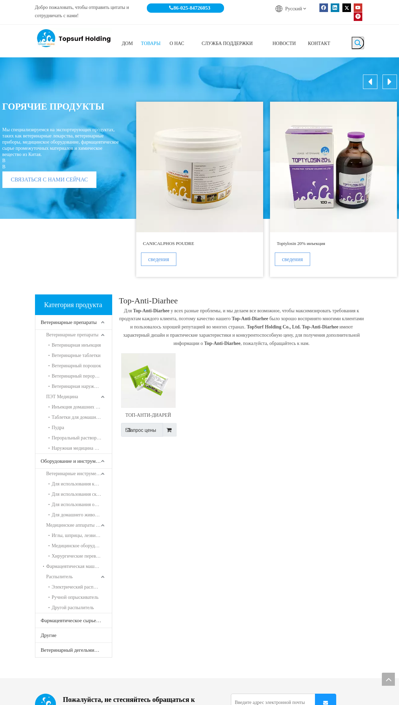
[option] (199, 189)
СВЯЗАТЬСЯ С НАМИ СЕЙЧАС (49, 179)
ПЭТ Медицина (62, 396)
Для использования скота (77, 494)
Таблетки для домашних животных (82, 417)
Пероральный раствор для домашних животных (82, 437)
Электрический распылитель (81, 587)
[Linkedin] (335, 7)
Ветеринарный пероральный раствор (82, 376)
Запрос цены (138, 430)
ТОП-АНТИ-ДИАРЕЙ (148, 415)
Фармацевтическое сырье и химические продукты (76, 620)
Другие (49, 635)
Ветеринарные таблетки (76, 355)
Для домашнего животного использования (82, 514)
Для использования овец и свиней (82, 504)
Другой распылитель (73, 607)
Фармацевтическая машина (74, 566)
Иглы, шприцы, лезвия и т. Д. (82, 535)
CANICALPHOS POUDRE (168, 243)
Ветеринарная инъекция (76, 345)
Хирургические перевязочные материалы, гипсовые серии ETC (82, 556)
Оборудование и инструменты (74, 461)
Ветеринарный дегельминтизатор (76, 650)
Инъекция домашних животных (82, 407)
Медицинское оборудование (80, 545)
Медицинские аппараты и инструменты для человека (79, 525)
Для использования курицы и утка (82, 483)
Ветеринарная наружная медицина (82, 386)
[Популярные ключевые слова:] (358, 43)
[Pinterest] (358, 16)
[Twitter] (346, 7)
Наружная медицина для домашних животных (82, 448)
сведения (160, 259)
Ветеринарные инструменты (75, 473)
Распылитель (59, 576)
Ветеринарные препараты (69, 322)
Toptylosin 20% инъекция (301, 243)
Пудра (58, 427)
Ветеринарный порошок (76, 365)
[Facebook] (323, 7)
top (388, 679)
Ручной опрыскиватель (75, 597)
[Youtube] (358, 7)
